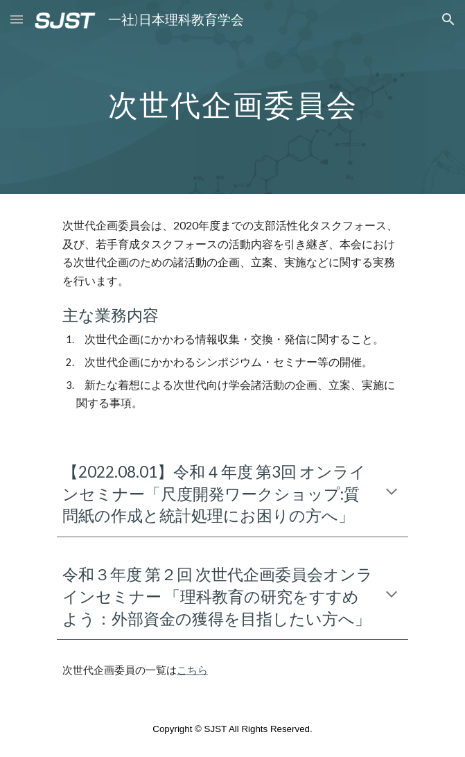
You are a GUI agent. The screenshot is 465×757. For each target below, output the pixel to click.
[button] (16, 19)
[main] (232, 97)
